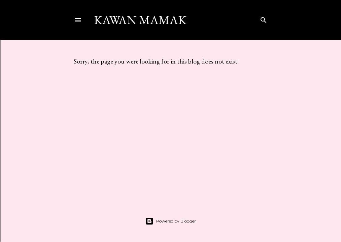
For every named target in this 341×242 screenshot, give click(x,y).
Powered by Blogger (170, 221)
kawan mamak (140, 20)
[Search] (264, 18)
